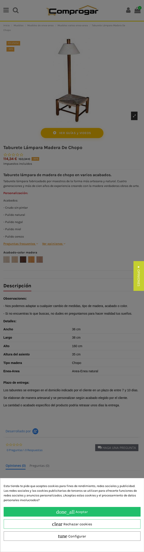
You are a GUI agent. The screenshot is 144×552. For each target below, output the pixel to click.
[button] (138, 276)
